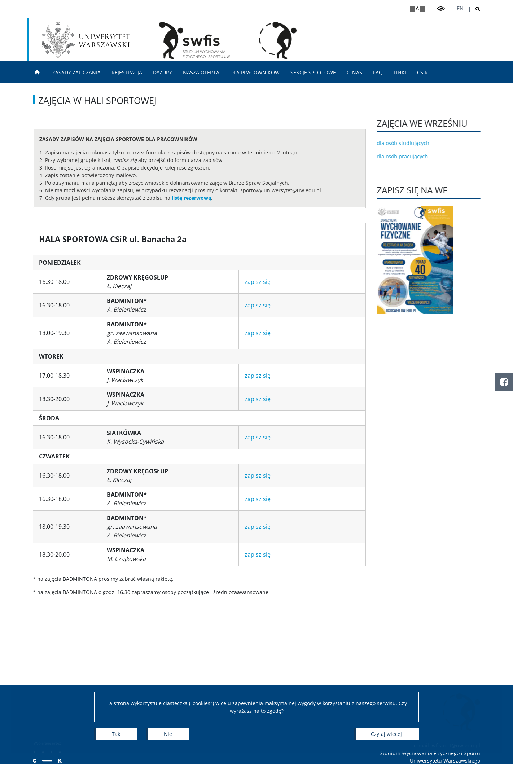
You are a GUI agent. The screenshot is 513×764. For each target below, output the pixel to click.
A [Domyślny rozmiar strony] (417, 8)
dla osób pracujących (407, 156)
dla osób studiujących (408, 143)
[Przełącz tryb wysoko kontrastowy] (440, 8)
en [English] (460, 8)
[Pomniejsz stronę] (422, 9)
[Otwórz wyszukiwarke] (475, 9)
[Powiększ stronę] (412, 9)
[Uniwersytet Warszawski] (86, 40)
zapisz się (258, 282)
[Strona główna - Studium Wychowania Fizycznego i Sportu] (194, 40)
